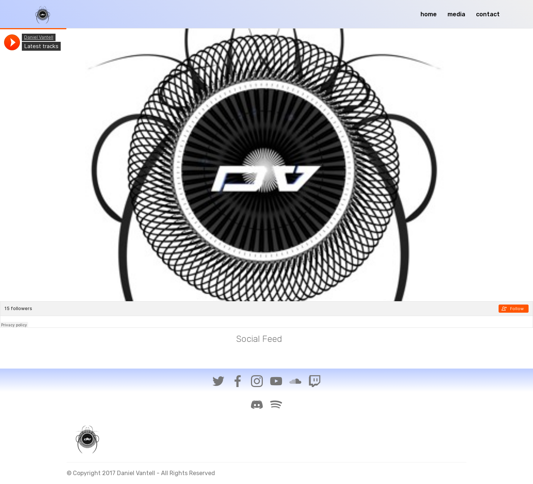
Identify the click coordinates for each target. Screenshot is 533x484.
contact (486, 14)
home (427, 14)
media (455, 14)
